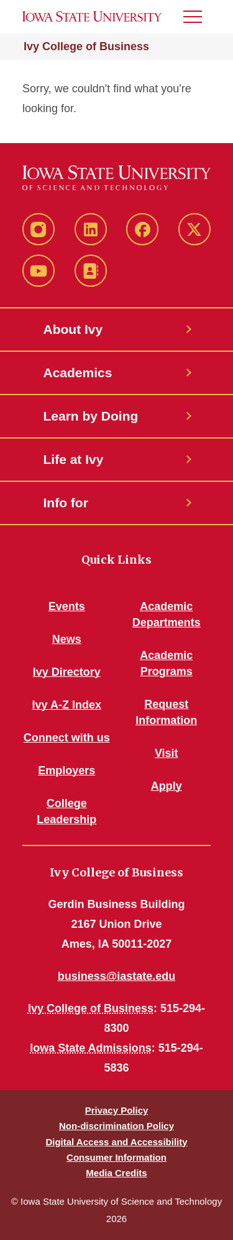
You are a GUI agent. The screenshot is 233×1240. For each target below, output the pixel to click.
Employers (66, 770)
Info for (65, 503)
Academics (77, 372)
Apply (166, 786)
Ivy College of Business (86, 46)
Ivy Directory (67, 672)
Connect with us (67, 737)
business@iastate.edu (117, 976)
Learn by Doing (91, 416)
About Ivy (73, 329)
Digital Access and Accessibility (116, 1142)
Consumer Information (116, 1157)
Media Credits (116, 1173)
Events (66, 606)
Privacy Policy (116, 1110)
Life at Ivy (73, 459)
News (66, 639)
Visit (166, 753)
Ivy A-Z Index (66, 705)
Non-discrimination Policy (116, 1125)
